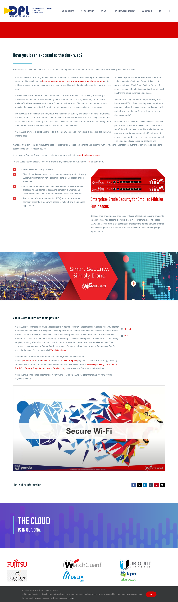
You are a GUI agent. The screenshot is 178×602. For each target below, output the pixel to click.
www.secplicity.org (95, 364)
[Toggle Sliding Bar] (169, 11)
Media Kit (128, 329)
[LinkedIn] (145, 485)
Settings (71, 598)
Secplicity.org (59, 368)
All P (125, 335)
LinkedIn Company (68, 360)
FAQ (89, 162)
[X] (139, 485)
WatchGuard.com (58, 350)
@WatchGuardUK (30, 360)
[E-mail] (162, 485)
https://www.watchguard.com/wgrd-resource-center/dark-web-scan (73, 81)
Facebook (45, 360)
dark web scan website (89, 155)
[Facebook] (134, 485)
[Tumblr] (151, 485)
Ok (151, 594)
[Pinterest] (156, 485)
